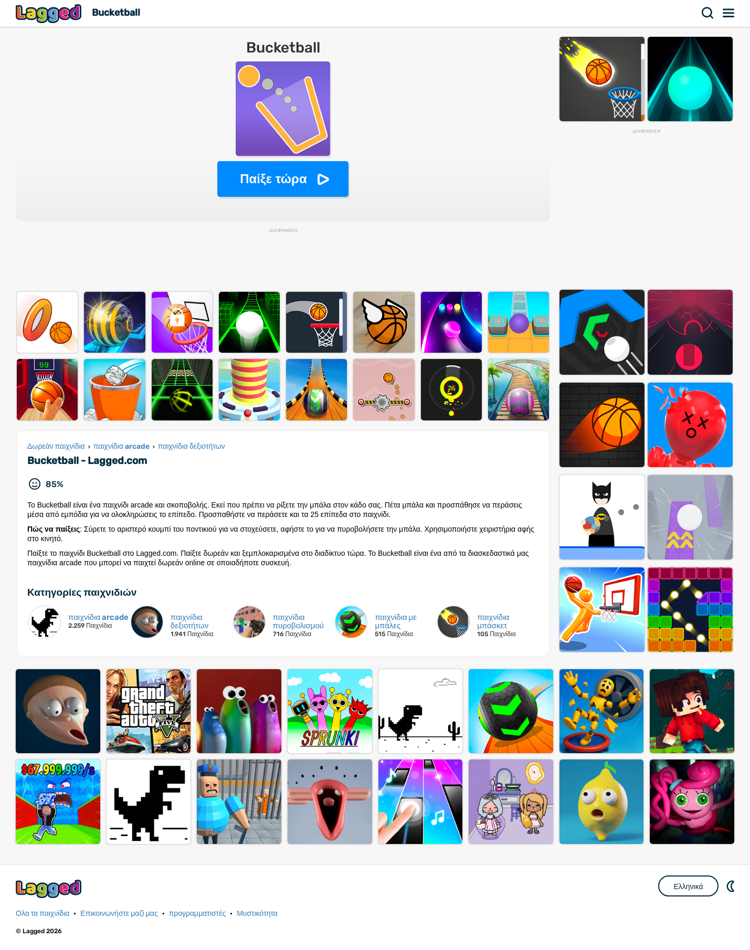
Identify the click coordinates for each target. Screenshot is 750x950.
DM (731, 885)
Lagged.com (50, 888)
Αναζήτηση (708, 13)
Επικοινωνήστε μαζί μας (118, 913)
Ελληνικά (688, 886)
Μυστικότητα (257, 913)
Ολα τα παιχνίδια (42, 913)
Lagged (50, 13)
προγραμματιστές (197, 913)
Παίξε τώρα (273, 179)
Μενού (729, 13)
